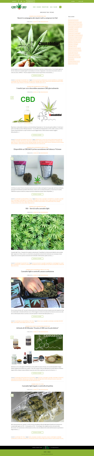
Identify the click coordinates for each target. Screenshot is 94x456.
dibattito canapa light (32, 264)
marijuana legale (22, 322)
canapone (48, 436)
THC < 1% (30, 322)
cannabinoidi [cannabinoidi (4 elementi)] (71, 31)
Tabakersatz (30, 202)
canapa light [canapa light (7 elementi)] (71, 28)
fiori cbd (47, 264)
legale (18, 322)
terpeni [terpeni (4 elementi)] (70, 63)
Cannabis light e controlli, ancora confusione (37, 271)
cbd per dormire (48, 81)
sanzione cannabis (55, 438)
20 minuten (40, 377)
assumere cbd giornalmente (52, 139)
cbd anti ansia (29, 140)
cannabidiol (13, 140)
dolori (12, 82)
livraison (22, 201)
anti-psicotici (38, 80)
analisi (30, 436)
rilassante (37, 82)
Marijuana (37, 438)
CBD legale (37, 81)
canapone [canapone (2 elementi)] (76, 28)
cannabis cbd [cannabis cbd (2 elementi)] (71, 33)
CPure (57, 200)
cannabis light (13, 81)
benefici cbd (60, 139)
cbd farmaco (15, 142)
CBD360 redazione (44, 21)
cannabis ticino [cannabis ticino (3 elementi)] (71, 37)
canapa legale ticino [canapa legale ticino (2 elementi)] (78, 26)
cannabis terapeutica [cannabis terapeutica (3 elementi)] (78, 35)
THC (45, 269)
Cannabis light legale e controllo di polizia (37, 386)
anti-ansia (34, 80)
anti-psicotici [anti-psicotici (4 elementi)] (75, 20)
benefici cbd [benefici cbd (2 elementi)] (76, 24)
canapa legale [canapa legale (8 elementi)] (71, 26)
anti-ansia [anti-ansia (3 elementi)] (70, 20)
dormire (15, 82)
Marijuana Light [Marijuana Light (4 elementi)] (71, 54)
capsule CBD (13, 378)
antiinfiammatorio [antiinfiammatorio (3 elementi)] (72, 22)
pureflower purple (37, 201)
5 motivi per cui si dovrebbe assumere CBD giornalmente (37, 88)
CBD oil (41, 81)
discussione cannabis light (40, 264)
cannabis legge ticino (56, 263)
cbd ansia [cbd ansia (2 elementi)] (79, 37)
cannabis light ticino (36, 200)
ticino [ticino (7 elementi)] (76, 63)
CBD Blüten (20, 378)
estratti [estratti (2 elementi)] (79, 50)
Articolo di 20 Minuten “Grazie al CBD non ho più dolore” (37, 328)
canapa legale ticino (50, 198)
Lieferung (19, 201)
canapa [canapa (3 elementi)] (80, 24)
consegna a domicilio (52, 200)
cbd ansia (20, 81)
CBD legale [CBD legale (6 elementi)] (70, 46)
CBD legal (30, 142)
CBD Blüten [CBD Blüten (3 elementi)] (71, 42)
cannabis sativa (20, 438)
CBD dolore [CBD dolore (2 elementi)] (71, 44)
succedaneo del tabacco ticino (16, 202)
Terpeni (46, 86)
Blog (51, 7)
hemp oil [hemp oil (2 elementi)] (76, 52)
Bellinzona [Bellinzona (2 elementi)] (70, 24)
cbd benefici (41, 140)
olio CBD (31, 82)
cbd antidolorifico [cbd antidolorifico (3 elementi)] (72, 39)
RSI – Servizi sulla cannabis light (37, 208)
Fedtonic (12, 201)
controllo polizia (32, 438)
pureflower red (44, 201)
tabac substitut (24, 202)
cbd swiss (62, 142)
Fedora (60, 200)
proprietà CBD (30, 143)
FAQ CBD (55, 7)
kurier (16, 201)
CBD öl (44, 81)
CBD (17, 81)
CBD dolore (31, 378)
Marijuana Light (25, 380)
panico (34, 82)
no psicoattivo (26, 82)
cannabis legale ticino (23, 200)
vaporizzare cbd (42, 143)
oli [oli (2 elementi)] (75, 57)
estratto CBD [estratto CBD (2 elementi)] (71, 52)
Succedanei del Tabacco (39, 147)
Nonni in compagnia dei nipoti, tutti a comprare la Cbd (37, 18)
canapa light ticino (49, 263)
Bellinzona (55, 80)
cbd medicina (39, 142)
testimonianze (35, 380)
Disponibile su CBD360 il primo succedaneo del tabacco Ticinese (37, 149)
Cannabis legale (32, 16)
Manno (28, 201)
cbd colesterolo (46, 140)
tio (45, 82)
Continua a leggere (37, 75)
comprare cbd (20, 143)
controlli (15, 322)
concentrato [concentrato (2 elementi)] (75, 50)
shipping (58, 201)
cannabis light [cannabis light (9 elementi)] (71, 35)
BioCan (38, 321)
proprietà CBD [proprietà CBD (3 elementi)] (71, 59)
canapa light (56, 198)
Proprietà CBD (40, 16)
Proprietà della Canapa (39, 86)
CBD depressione (32, 81)
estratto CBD (13, 380)
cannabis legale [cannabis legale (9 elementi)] (77, 33)
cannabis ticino (23, 264)
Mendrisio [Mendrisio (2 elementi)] (77, 54)
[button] (73, 1)
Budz (41, 198)
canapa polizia (43, 436)
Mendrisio (22, 82)
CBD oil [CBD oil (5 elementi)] (75, 46)
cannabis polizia (14, 438)
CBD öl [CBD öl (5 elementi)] (79, 48)
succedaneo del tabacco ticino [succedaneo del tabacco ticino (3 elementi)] (74, 61)
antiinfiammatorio (44, 80)
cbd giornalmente (21, 142)
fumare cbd (26, 143)
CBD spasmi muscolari (56, 81)
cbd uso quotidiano (14, 143)
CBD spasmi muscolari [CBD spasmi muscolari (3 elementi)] (73, 48)
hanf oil (17, 380)
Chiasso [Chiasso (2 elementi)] (70, 50)
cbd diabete (58, 140)
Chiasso (61, 81)
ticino (43, 82)
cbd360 (43, 200)
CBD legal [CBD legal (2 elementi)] (76, 44)
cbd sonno (50, 142)
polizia (26, 322)
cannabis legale (60, 80)
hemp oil (20, 380)
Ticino (44, 16)
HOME (34, 7)
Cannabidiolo (18, 140)
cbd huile (26, 142)
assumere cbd (50, 80)
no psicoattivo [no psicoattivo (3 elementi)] (71, 57)
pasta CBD (30, 380)
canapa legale (44, 198)
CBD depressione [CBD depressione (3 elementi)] (77, 42)
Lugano (18, 82)
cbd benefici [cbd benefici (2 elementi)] (78, 39)
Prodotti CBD (45, 7)
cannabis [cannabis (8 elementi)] (76, 31)
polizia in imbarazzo (48, 438)
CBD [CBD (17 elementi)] (76, 37)
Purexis (55, 201)
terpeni (41, 82)
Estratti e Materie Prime (38, 326)
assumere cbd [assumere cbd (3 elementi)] (78, 22)
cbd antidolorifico (25, 81)
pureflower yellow (50, 201)
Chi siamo (38, 7)
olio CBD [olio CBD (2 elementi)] (78, 57)
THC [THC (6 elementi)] (73, 63)
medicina (50, 264)
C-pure (41, 321)
